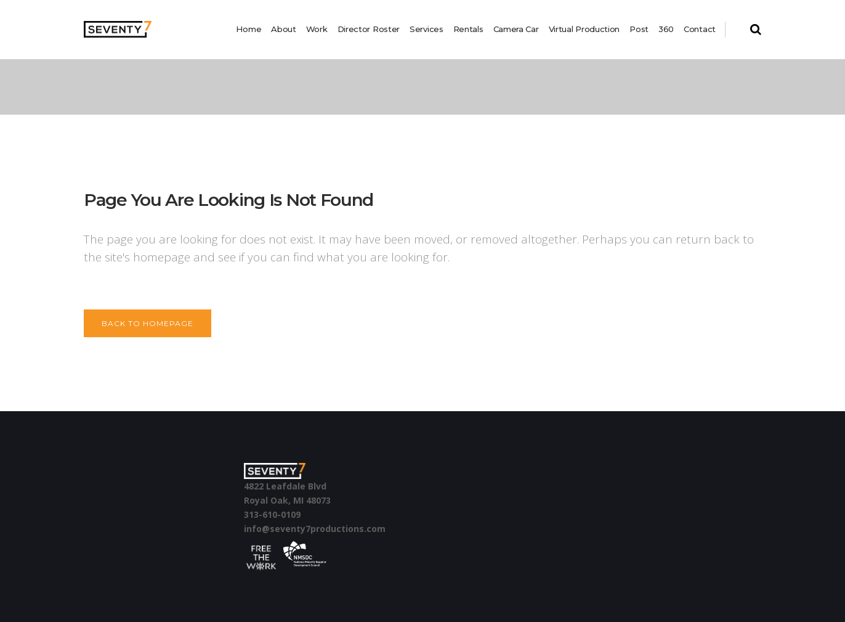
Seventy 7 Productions (127, 87)
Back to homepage (147, 323)
